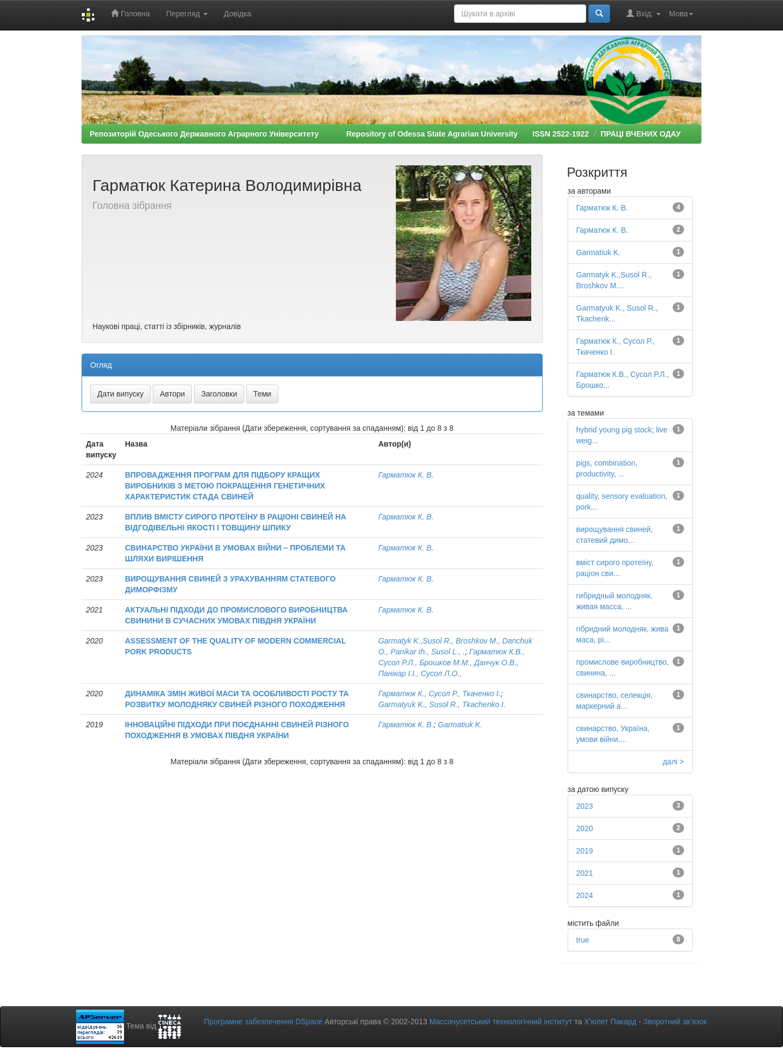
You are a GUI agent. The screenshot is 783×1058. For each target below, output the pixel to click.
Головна (130, 13)
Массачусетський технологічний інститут (501, 1021)
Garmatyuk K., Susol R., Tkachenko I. (442, 704)
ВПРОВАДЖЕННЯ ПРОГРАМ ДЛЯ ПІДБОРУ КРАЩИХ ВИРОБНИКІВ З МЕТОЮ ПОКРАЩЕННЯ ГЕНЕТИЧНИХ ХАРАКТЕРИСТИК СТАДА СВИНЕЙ (225, 486)
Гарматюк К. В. (406, 475)
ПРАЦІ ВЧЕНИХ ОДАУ (640, 133)
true (582, 940)
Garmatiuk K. (460, 724)
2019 (584, 850)
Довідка (237, 13)
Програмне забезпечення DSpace (263, 1021)
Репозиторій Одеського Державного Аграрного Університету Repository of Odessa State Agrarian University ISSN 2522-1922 (339, 133)
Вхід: (643, 13)
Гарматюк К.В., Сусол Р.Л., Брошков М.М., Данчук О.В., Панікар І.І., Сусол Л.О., (451, 662)
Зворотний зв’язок (675, 1021)
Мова (681, 13)
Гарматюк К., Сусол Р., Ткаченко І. (439, 693)
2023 (584, 806)
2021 (584, 873)
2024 (584, 895)
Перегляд (187, 13)
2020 (584, 828)
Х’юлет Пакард (610, 1021)
